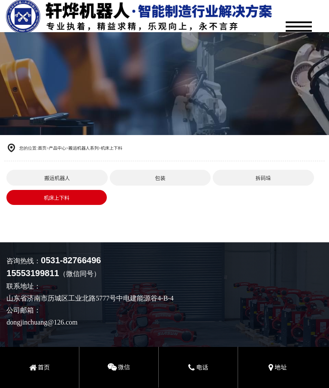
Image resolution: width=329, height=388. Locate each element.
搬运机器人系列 (83, 147)
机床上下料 (111, 147)
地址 (278, 367)
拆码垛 (263, 177)
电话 (198, 367)
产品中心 (57, 147)
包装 (160, 177)
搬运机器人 (57, 177)
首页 (42, 147)
